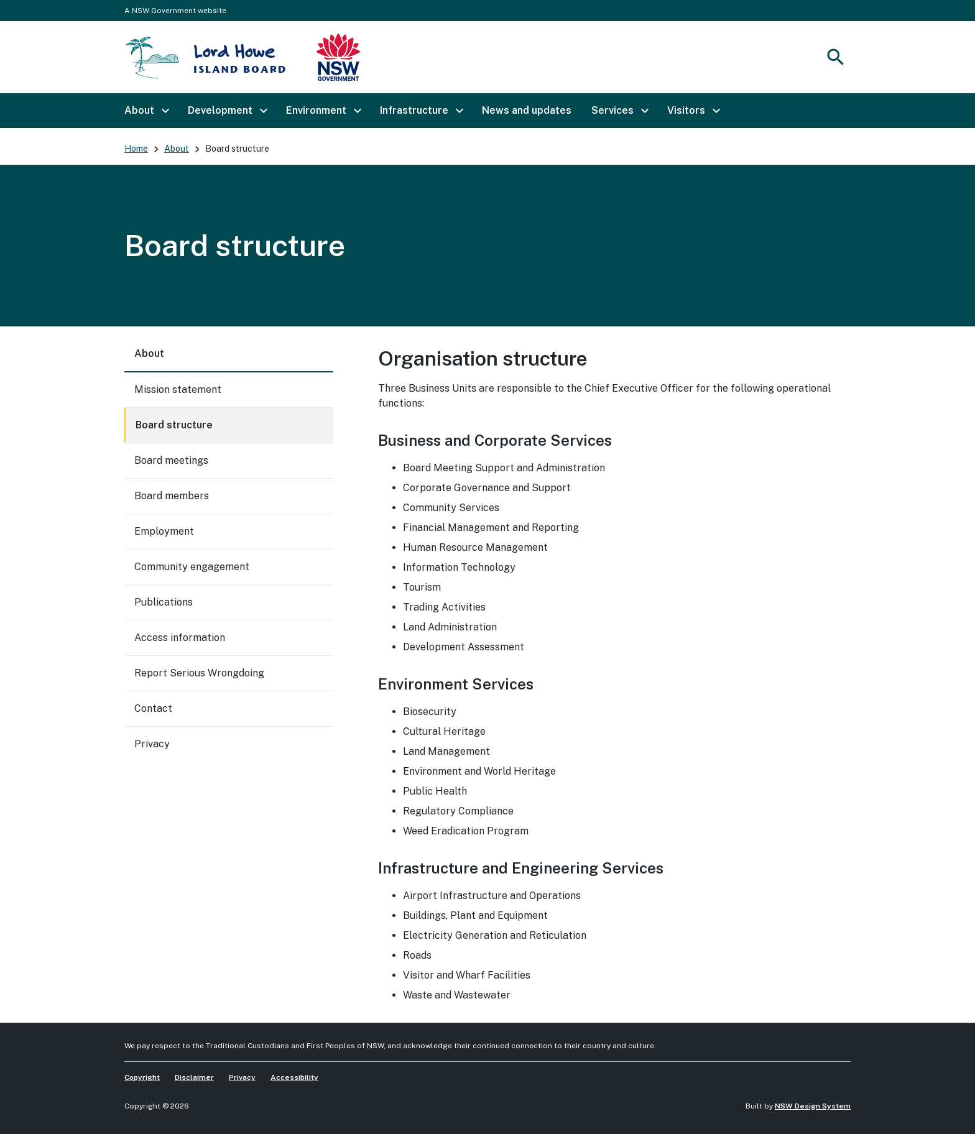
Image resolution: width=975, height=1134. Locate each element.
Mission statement (177, 389)
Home (136, 149)
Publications (163, 602)
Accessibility (294, 1077)
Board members (171, 496)
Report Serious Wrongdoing (199, 673)
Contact (153, 708)
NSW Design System (813, 1106)
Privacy (152, 744)
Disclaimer (194, 1077)
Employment (164, 531)
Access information (179, 637)
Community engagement (191, 567)
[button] (146, 110)
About (176, 149)
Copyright (142, 1077)
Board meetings (171, 460)
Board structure (174, 425)
